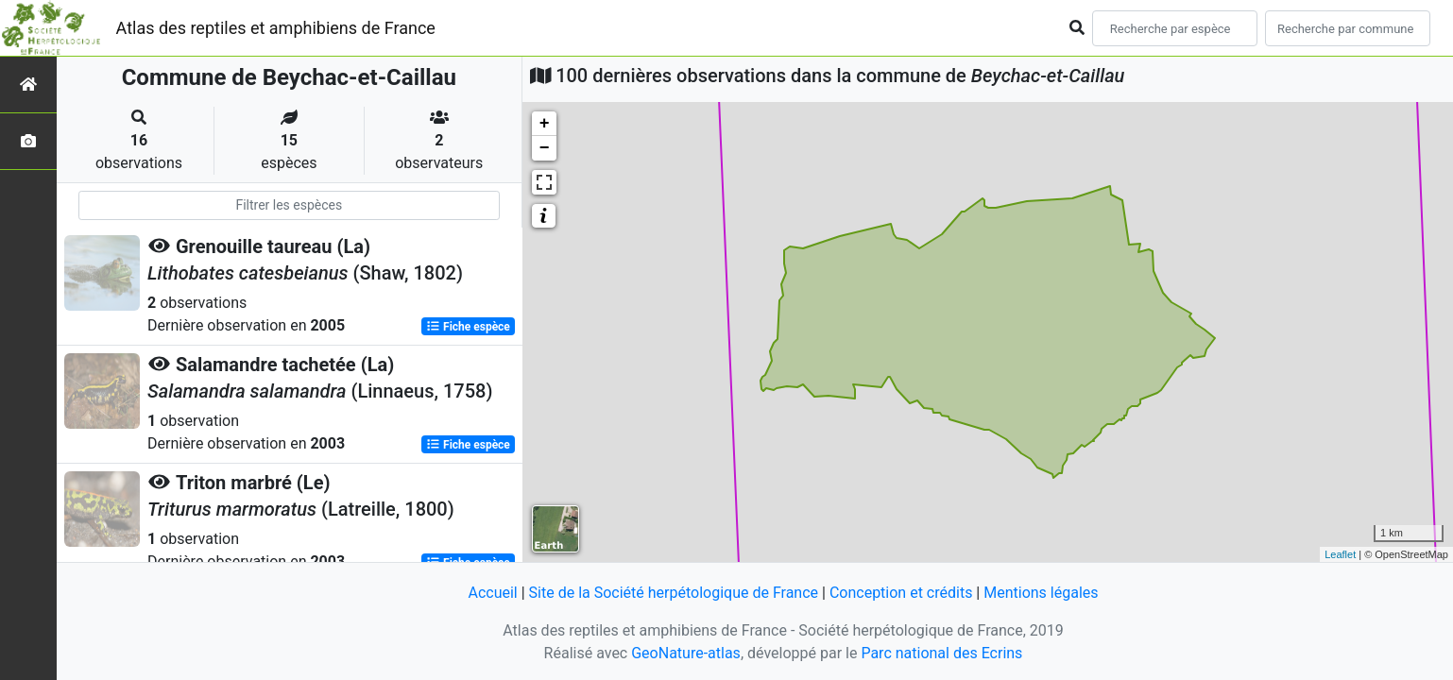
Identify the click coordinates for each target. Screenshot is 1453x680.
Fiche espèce (468, 326)
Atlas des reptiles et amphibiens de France (276, 28)
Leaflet (1340, 554)
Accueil (492, 593)
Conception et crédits (901, 593)
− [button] (544, 148)
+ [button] (544, 123)
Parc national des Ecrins (941, 653)
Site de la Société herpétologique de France (673, 593)
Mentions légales (1040, 593)
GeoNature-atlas (686, 653)
